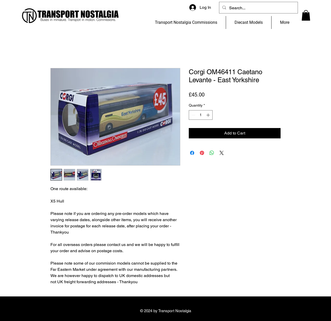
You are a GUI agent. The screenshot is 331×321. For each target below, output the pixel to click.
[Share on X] (222, 153)
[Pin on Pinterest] (202, 153)
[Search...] (258, 8)
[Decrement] (193, 115)
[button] (306, 15)
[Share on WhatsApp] (212, 153)
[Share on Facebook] (192, 153)
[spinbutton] (200, 115)
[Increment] (208, 115)
